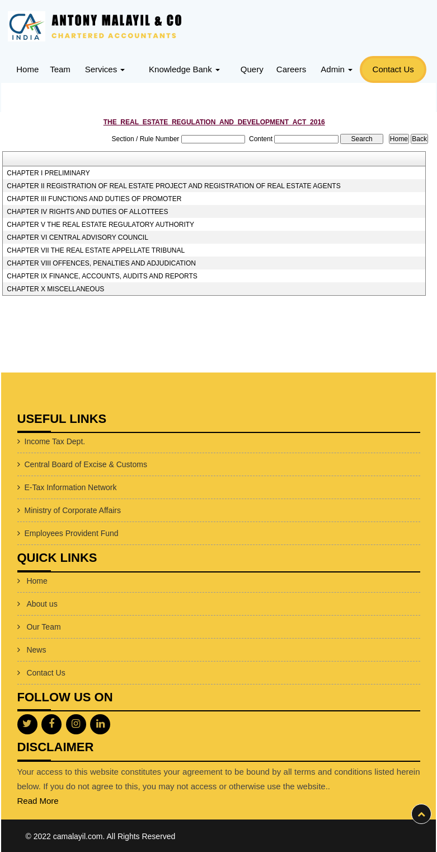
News (36, 649)
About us (41, 603)
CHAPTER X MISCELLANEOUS (55, 289)
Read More (38, 801)
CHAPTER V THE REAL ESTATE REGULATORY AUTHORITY (100, 225)
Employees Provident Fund (72, 533)
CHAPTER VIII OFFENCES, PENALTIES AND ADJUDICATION (101, 263)
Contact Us (393, 69)
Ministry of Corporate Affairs (73, 510)
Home (27, 69)
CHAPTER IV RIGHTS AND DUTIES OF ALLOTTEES (87, 212)
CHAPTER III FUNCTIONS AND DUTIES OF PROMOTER (94, 199)
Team (60, 69)
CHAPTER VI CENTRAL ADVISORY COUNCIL (77, 237)
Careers (291, 69)
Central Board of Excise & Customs (86, 464)
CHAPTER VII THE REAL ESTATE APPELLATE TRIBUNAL (96, 250)
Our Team (43, 626)
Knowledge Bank (184, 69)
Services (105, 69)
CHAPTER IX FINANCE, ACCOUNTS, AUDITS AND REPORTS (102, 276)
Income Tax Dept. (55, 441)
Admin (337, 69)
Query (252, 69)
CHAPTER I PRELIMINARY (48, 173)
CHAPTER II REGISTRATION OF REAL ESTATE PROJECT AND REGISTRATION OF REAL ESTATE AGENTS (173, 186)
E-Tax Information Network (71, 487)
